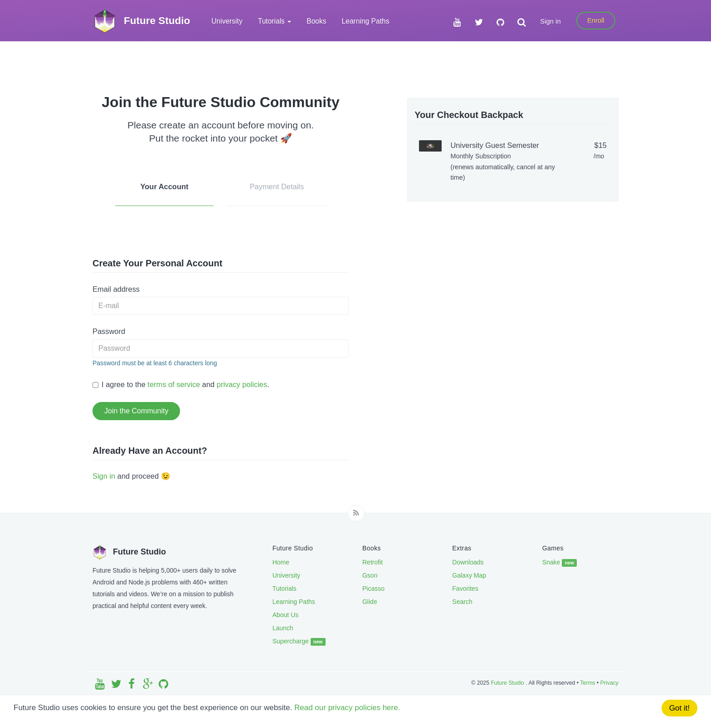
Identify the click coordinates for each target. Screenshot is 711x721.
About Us (286, 614)
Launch (283, 628)
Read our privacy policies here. (347, 707)
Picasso (373, 588)
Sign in (550, 21)
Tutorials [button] (275, 21)
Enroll (595, 20)
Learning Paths (366, 21)
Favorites (465, 588)
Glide (369, 601)
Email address (116, 289)
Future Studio (508, 683)
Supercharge (299, 642)
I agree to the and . (181, 384)
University (226, 21)
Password (109, 331)
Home (281, 562)
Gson (369, 575)
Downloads (467, 562)
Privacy (609, 683)
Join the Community (136, 411)
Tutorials (285, 588)
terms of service (173, 384)
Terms (587, 683)
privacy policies (242, 384)
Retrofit (372, 562)
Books (316, 21)
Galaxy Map (469, 575)
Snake (559, 563)
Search (462, 601)
